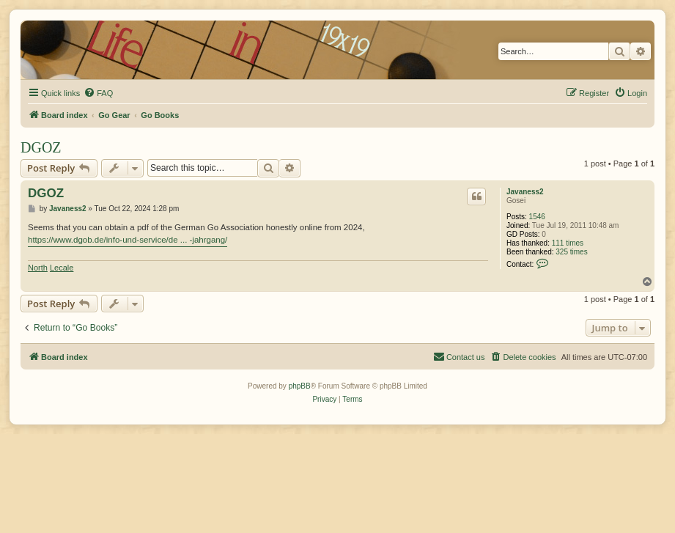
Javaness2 (525, 192)
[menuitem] (98, 93)
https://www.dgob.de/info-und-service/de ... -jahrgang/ (127, 239)
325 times (571, 252)
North (38, 267)
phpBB (300, 386)
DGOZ (41, 147)
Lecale (61, 267)
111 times (567, 243)
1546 (537, 217)
